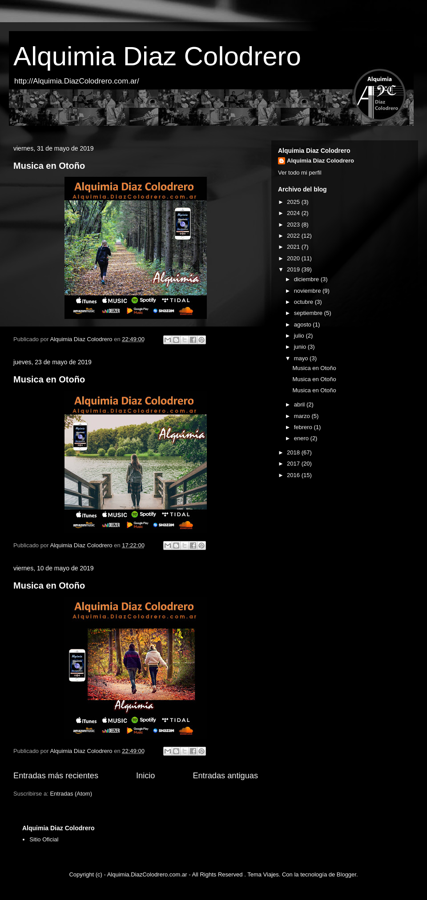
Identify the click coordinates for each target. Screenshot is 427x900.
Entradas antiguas (225, 775)
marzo (303, 416)
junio (301, 346)
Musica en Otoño (49, 166)
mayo (302, 358)
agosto (303, 324)
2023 (294, 224)
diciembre (307, 279)
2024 (294, 213)
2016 (294, 475)
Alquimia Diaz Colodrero (157, 56)
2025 (294, 202)
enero (302, 438)
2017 (294, 463)
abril (300, 404)
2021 (294, 246)
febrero (304, 427)
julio (300, 335)
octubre (304, 302)
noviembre (308, 290)
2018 (294, 452)
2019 (294, 269)
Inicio (145, 775)
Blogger (346, 874)
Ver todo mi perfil (300, 172)
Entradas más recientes (55, 775)
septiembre (309, 313)
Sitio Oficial (43, 839)
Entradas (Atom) (71, 793)
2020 (294, 258)
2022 (294, 235)
